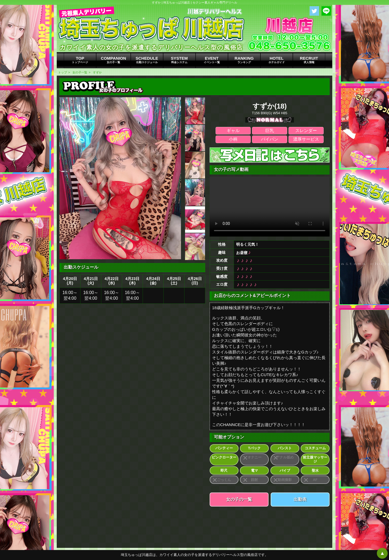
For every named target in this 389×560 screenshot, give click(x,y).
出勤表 (300, 499)
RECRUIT (309, 60)
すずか (97, 72)
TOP (80, 60)
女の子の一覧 (239, 499)
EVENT (211, 60)
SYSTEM (179, 60)
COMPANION (113, 60)
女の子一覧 (79, 72)
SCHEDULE (147, 60)
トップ (62, 72)
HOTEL (276, 60)
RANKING (244, 60)
